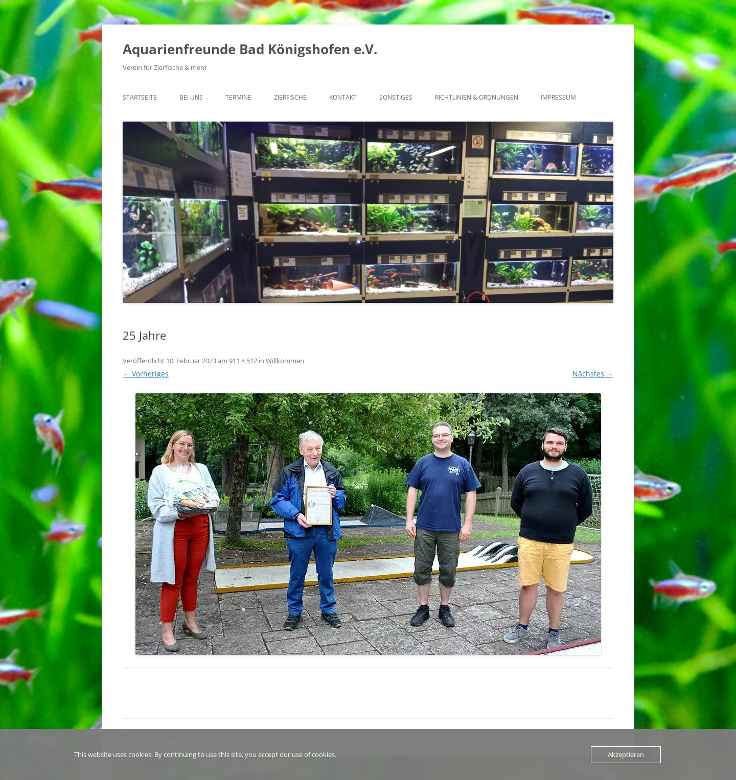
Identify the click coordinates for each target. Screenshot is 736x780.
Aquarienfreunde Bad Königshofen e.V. (250, 49)
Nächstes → (592, 374)
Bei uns (191, 97)
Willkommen (285, 360)
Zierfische (290, 97)
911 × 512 (243, 360)
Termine (238, 97)
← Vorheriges (146, 374)
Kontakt (343, 97)
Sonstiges (395, 97)
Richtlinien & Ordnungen (476, 97)
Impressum (558, 97)
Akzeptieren (626, 754)
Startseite (140, 97)
